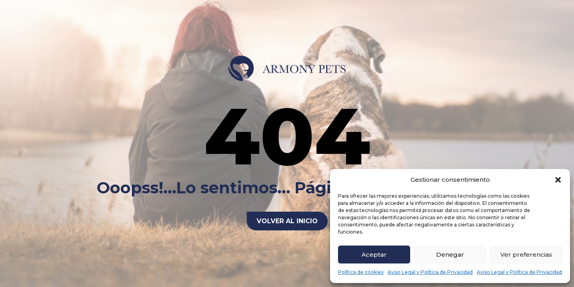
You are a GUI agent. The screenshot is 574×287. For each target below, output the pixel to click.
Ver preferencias (526, 254)
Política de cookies (360, 272)
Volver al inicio (287, 221)
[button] (558, 180)
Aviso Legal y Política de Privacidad (430, 272)
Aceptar (374, 254)
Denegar (450, 254)
